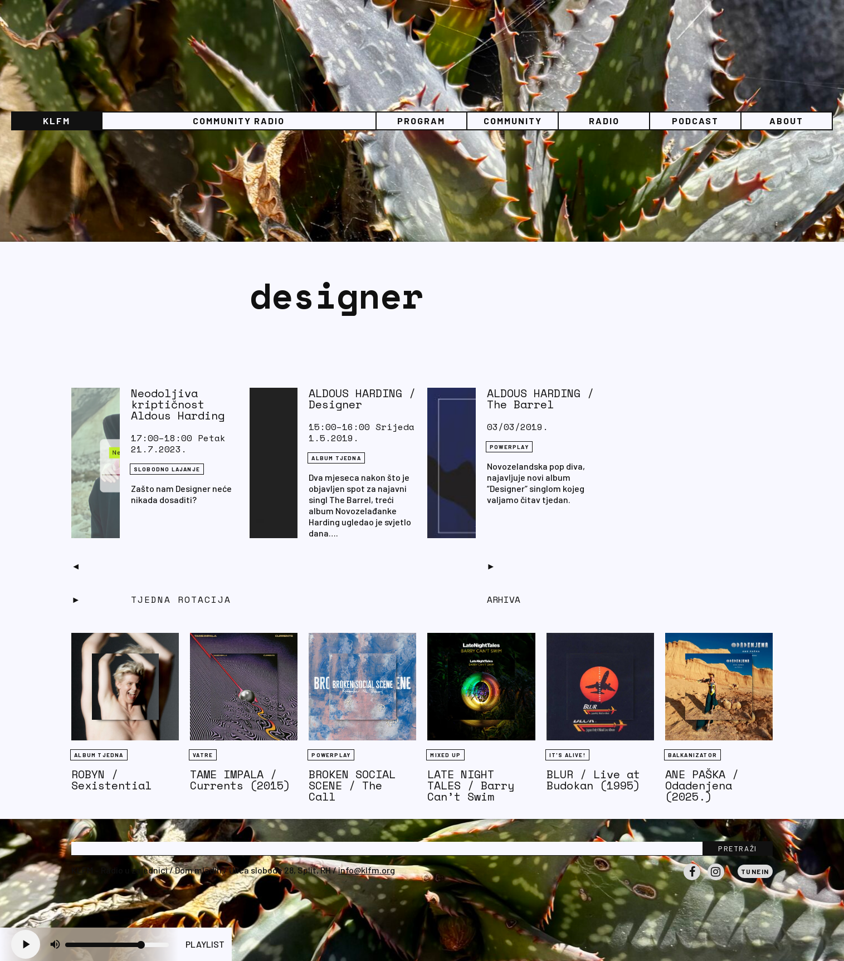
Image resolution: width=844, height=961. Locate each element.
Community (513, 120)
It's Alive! (567, 755)
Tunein (755, 871)
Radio (604, 120)
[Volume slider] (117, 945)
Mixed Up (445, 755)
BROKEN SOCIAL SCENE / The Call (352, 785)
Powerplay (509, 446)
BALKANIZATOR (692, 755)
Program (421, 120)
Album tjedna (335, 458)
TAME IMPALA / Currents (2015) (240, 779)
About (786, 120)
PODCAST (695, 120)
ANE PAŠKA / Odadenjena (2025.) (702, 785)
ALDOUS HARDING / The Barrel (540, 398)
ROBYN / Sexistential (111, 779)
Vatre (203, 755)
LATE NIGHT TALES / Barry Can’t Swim (470, 785)
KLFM (56, 120)
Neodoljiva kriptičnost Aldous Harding (178, 404)
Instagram (716, 879)
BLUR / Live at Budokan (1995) (593, 779)
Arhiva (503, 599)
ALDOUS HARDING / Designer (362, 398)
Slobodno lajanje (167, 469)
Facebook (692, 879)
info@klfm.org (366, 870)
